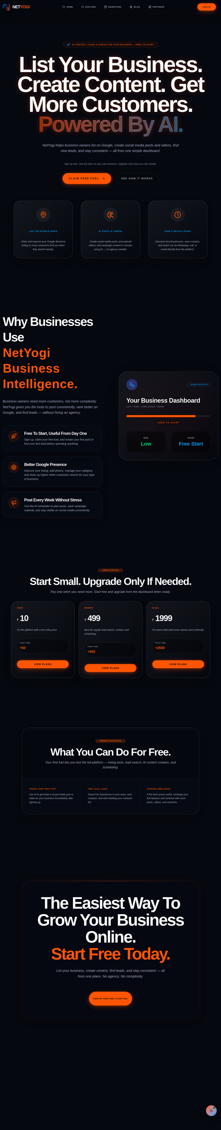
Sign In (206, 7)
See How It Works (147, 180)
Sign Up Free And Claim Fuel (110, 1027)
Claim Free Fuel (74, 180)
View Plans (42, 684)
